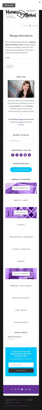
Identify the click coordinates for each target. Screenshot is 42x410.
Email (7, 57)
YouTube (21, 125)
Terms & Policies (15, 402)
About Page (18, 119)
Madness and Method (21, 400)
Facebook (13, 122)
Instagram (21, 122)
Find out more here (21, 170)
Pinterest (28, 122)
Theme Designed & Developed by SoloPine (17, 406)
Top (35, 405)
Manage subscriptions (14, 337)
